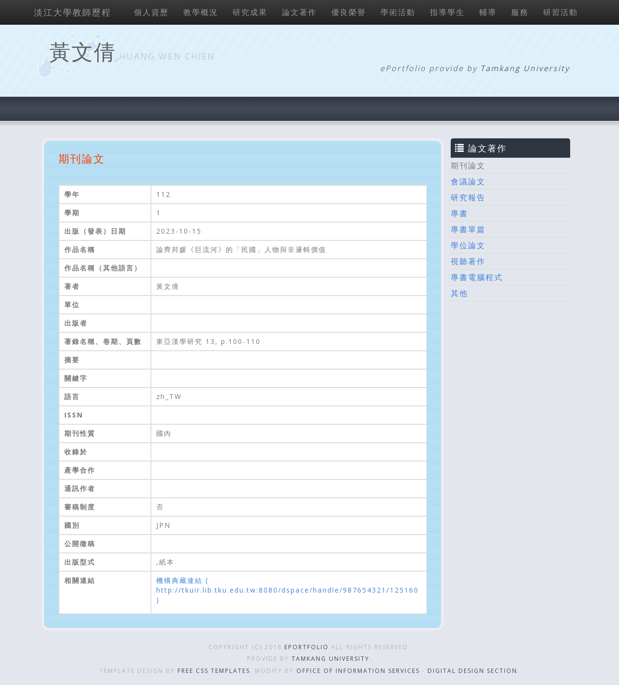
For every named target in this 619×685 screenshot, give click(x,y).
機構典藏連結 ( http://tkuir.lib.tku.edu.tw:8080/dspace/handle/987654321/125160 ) (287, 590)
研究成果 (250, 12)
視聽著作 (468, 261)
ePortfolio (306, 647)
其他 (459, 293)
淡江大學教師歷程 (72, 12)
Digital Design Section (472, 671)
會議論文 (468, 181)
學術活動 (398, 12)
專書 (459, 213)
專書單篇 (468, 229)
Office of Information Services (358, 671)
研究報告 (468, 197)
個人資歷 (151, 12)
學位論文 (468, 245)
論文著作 (299, 12)
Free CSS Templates (213, 671)
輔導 (488, 12)
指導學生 (447, 12)
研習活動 (560, 12)
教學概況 (200, 12)
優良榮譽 (348, 12)
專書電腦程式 (477, 277)
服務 (520, 12)
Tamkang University (525, 68)
